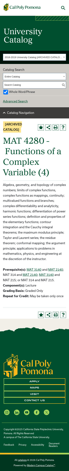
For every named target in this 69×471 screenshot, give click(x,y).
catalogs (22, 460)
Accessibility (37, 444)
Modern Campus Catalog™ (41, 465)
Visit (34, 394)
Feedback (9, 444)
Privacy (22, 444)
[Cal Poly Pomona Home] (22, 7)
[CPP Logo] (28, 365)
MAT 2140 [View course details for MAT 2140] (55, 269)
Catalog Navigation (20, 112)
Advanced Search (15, 101)
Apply (34, 381)
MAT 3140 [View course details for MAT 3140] (34, 269)
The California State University (33, 437)
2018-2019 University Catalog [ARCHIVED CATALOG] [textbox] (33, 57)
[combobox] (34, 57)
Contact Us (34, 400)
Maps (34, 387)
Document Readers (54, 444)
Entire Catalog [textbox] (12, 76)
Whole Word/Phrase (22, 91)
